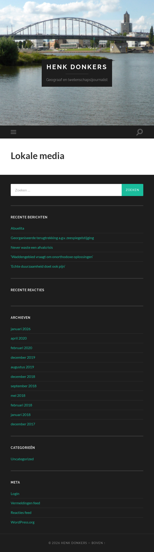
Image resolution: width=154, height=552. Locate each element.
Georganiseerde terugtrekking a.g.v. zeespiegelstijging (52, 237)
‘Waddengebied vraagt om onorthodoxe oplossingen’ (52, 256)
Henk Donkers (76, 67)
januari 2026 (21, 329)
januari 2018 (21, 414)
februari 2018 (21, 405)
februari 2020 (21, 347)
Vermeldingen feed (25, 503)
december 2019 (23, 357)
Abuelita (17, 228)
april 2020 (19, 338)
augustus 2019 (22, 367)
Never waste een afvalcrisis (32, 247)
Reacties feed (21, 512)
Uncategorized (22, 459)
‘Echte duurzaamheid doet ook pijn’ (38, 266)
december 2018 (23, 376)
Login (15, 493)
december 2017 (23, 424)
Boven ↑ (98, 543)
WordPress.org (22, 522)
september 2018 (23, 386)
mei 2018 (18, 395)
